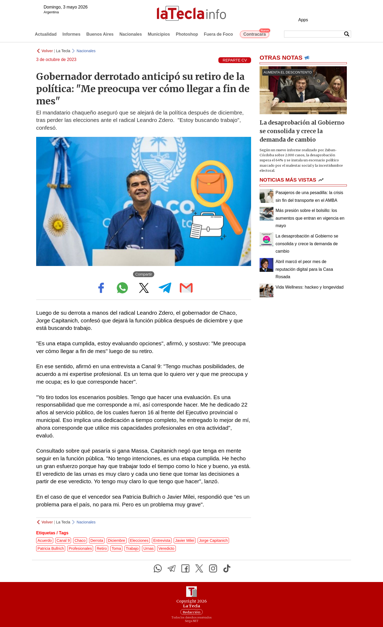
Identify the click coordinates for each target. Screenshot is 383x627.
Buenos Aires (100, 34)
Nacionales (130, 34)
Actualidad (46, 34)
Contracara (256, 33)
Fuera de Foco (218, 34)
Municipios (159, 34)
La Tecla (63, 51)
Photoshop (187, 34)
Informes (72, 34)
